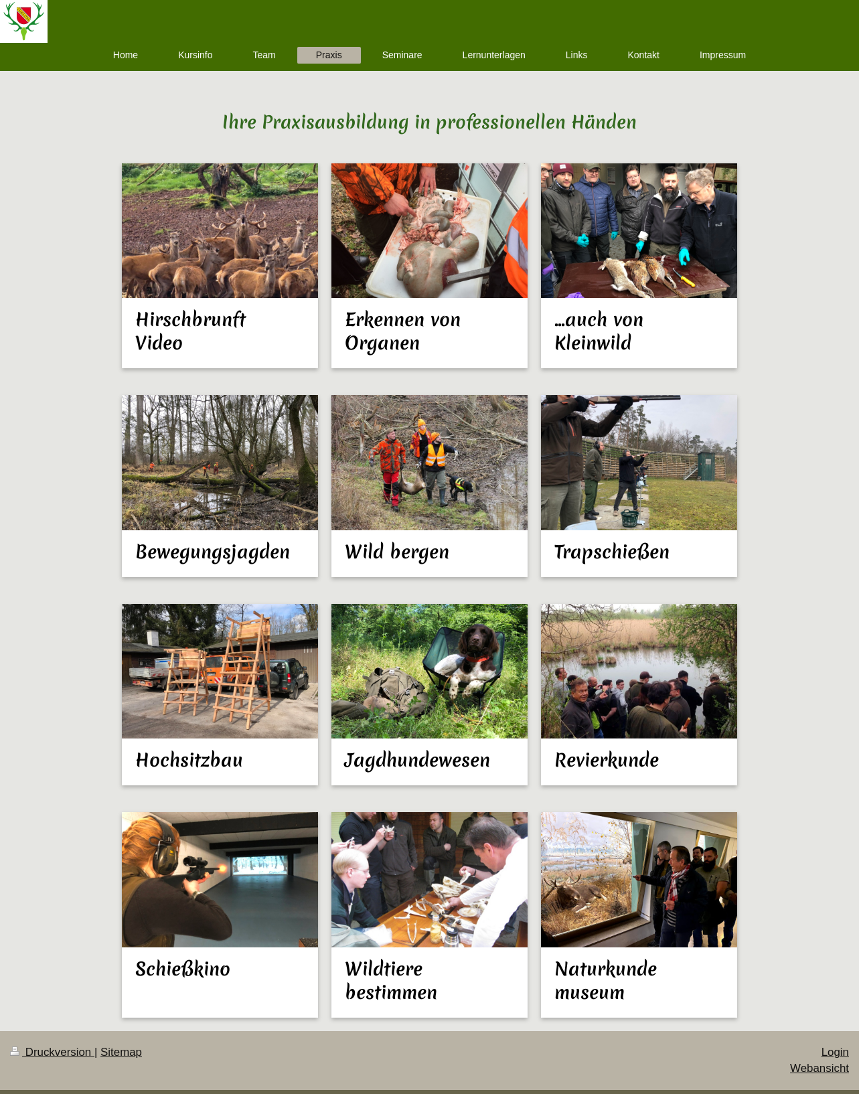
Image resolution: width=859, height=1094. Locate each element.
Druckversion (52, 1052)
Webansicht (819, 1068)
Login (835, 1052)
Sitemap (121, 1052)
